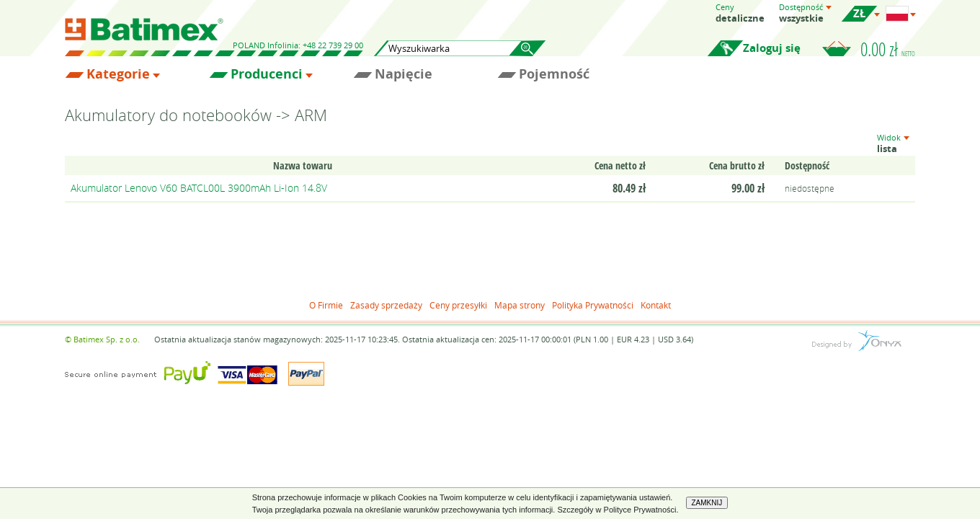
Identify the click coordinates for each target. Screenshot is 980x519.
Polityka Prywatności (592, 305)
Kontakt (656, 305)
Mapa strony (519, 305)
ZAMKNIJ (707, 503)
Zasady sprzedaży (386, 305)
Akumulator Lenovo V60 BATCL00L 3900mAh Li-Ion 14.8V (199, 188)
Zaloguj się (772, 48)
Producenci (267, 74)
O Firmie (326, 305)
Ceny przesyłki (458, 305)
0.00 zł (887, 49)
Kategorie (118, 74)
